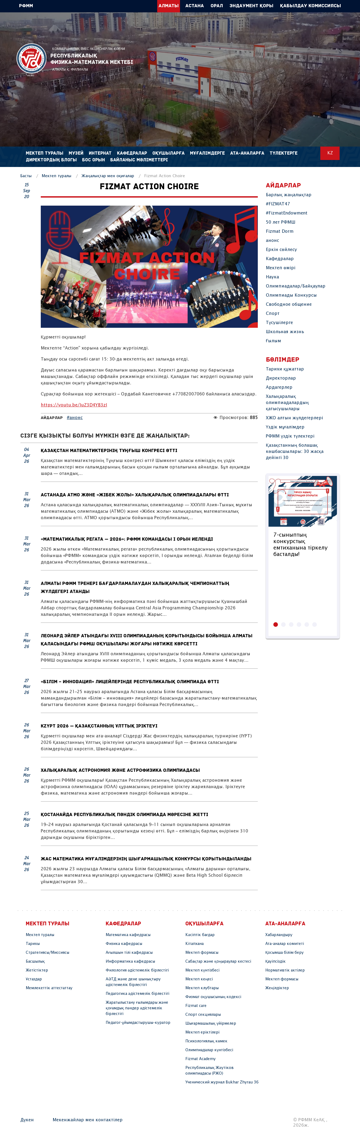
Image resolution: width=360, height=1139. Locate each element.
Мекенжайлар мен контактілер (88, 1120)
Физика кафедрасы (124, 944)
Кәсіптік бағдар (200, 935)
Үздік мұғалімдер (285, 427)
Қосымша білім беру (284, 953)
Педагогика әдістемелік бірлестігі (137, 994)
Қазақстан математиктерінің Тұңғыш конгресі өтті (109, 450)
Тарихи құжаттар (285, 369)
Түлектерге (283, 153)
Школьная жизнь (285, 332)
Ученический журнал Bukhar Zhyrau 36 (222, 1082)
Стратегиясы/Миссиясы (47, 953)
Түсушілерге (279, 323)
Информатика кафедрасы (130, 961)
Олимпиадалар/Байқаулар (295, 286)
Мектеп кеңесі (199, 979)
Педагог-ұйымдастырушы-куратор (138, 1023)
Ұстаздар (34, 979)
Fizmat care (196, 1006)
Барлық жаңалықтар (288, 195)
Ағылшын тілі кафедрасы (129, 953)
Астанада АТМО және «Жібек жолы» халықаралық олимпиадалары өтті (135, 495)
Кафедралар (280, 259)
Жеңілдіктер (277, 988)
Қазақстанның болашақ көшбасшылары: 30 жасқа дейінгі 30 (295, 451)
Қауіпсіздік (275, 961)
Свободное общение (289, 305)
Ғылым (273, 341)
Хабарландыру (278, 935)
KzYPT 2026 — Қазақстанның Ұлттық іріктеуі (99, 726)
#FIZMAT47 (278, 204)
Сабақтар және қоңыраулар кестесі (218, 961)
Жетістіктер (37, 970)
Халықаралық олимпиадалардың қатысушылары (287, 403)
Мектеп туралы (56, 176)
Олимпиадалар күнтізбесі (209, 1050)
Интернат (100, 153)
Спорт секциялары (203, 1015)
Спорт (273, 314)
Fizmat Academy (200, 1059)
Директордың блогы (51, 160)
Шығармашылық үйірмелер (210, 1023)
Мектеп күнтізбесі (202, 970)
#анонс (75, 418)
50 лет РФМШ (280, 222)
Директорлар (281, 378)
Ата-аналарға (247, 153)
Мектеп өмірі (280, 268)
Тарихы (33, 944)
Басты (26, 176)
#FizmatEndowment (286, 213)
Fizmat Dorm (279, 232)
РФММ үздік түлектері (290, 436)
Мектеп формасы (201, 953)
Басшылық (35, 961)
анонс (272, 241)
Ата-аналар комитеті (284, 944)
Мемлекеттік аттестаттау (49, 988)
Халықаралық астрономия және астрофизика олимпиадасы (120, 770)
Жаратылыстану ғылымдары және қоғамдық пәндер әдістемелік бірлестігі (137, 1008)
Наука (272, 277)
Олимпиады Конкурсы (291, 295)
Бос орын (93, 160)
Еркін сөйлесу (281, 250)
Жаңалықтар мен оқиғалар (108, 176)
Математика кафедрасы (128, 935)
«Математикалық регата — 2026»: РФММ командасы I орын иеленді (127, 539)
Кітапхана (194, 944)
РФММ (31, 59)
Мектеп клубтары (202, 988)
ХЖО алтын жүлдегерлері (294, 418)
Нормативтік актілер (285, 970)
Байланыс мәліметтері (139, 160)
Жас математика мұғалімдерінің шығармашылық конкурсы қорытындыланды (146, 859)
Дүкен (27, 1120)
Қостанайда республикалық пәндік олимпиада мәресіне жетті (124, 814)
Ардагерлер (279, 387)
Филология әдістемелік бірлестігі (137, 970)
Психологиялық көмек (206, 1041)
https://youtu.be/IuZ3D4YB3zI (74, 405)
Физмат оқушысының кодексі (213, 997)
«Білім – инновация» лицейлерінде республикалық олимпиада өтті (130, 682)
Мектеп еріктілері (202, 1032)
